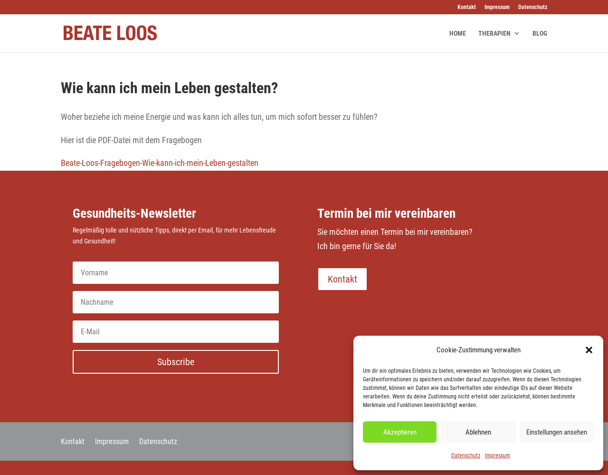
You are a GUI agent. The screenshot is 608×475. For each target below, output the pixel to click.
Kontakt (466, 7)
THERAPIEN (494, 33)
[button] (589, 350)
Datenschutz (465, 455)
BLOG (539, 33)
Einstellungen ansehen (556, 432)
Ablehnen (478, 432)
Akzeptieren (400, 432)
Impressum (497, 455)
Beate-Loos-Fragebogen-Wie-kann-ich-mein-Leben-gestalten (159, 163)
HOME (457, 33)
